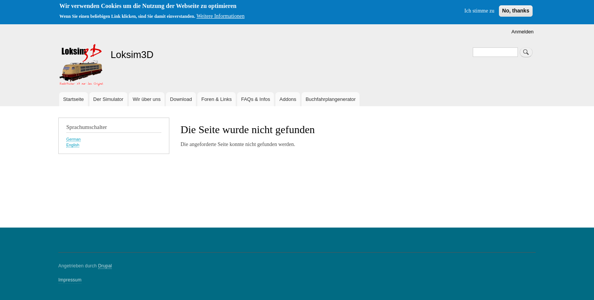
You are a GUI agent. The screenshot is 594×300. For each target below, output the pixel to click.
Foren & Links (216, 99)
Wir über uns (147, 99)
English (72, 145)
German (73, 139)
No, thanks (516, 11)
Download (181, 99)
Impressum (69, 280)
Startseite (73, 99)
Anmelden (522, 32)
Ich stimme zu (479, 11)
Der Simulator (108, 99)
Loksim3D (132, 54)
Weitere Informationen (221, 16)
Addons (288, 99)
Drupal (105, 266)
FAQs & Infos (255, 99)
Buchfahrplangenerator (331, 99)
